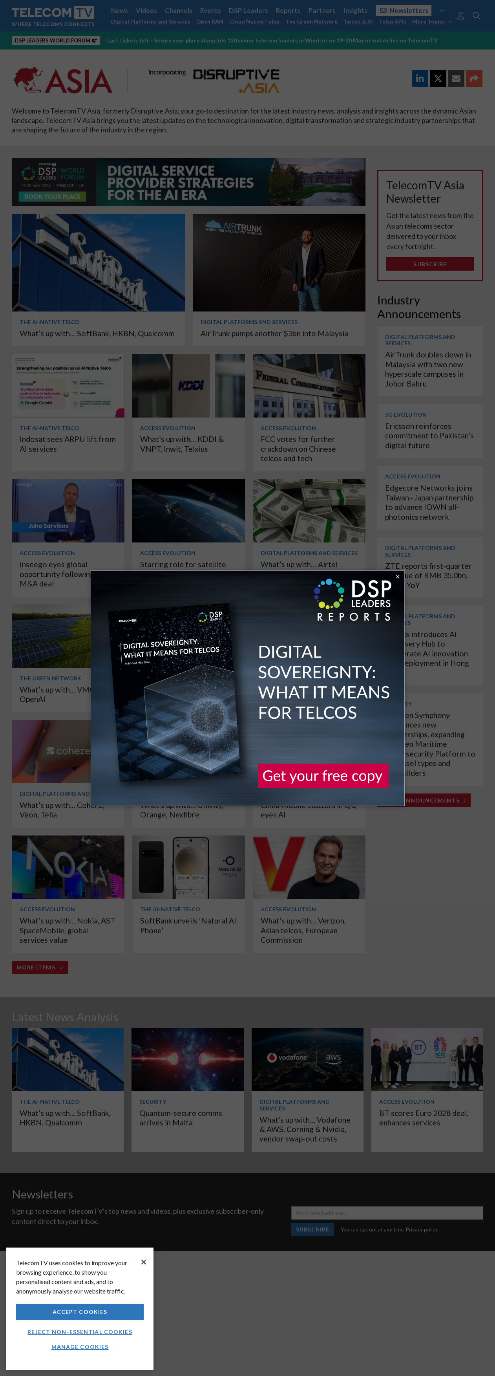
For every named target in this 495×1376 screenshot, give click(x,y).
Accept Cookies (80, 1311)
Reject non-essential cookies (79, 1331)
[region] (79, 1309)
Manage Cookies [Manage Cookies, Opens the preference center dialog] (80, 1346)
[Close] (143, 1262)
